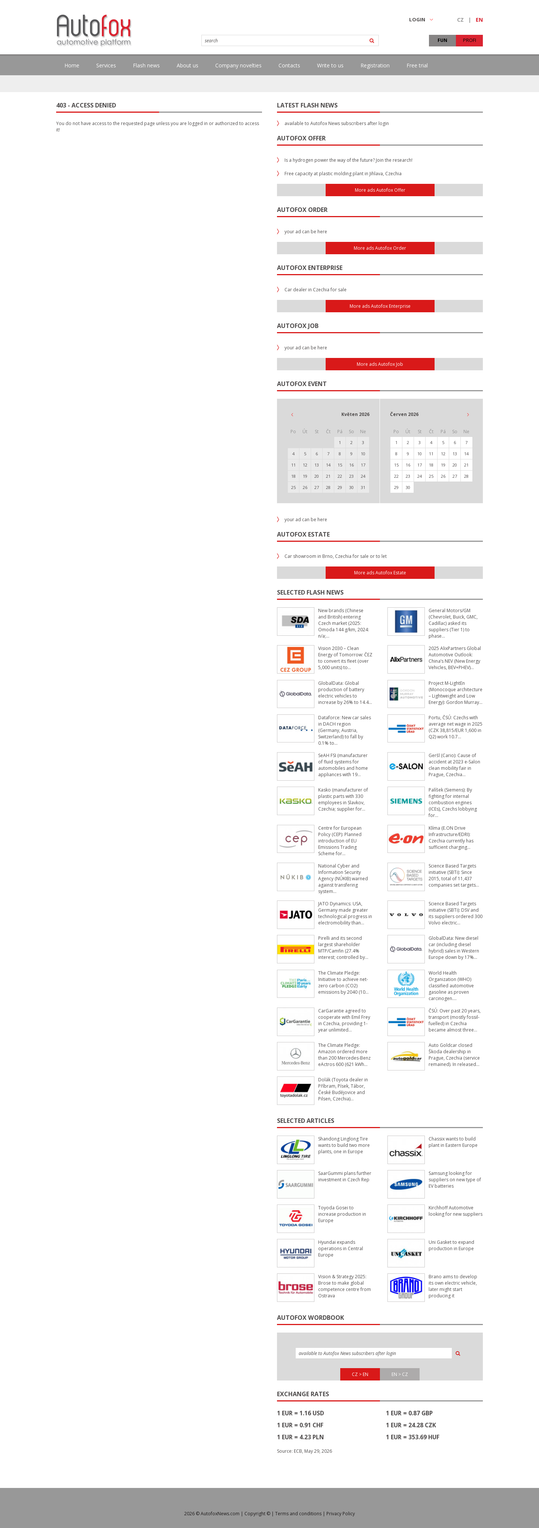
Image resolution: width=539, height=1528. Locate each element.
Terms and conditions (298, 1513)
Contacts (289, 65)
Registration (375, 65)
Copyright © (257, 1513)
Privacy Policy (340, 1513)
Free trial (417, 65)
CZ (460, 19)
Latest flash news (307, 105)
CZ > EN (360, 1374)
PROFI (469, 40)
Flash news (146, 65)
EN (479, 19)
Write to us (330, 65)
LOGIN (421, 19)
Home (71, 65)
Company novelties (238, 65)
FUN (442, 40)
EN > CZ (400, 1374)
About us (187, 65)
